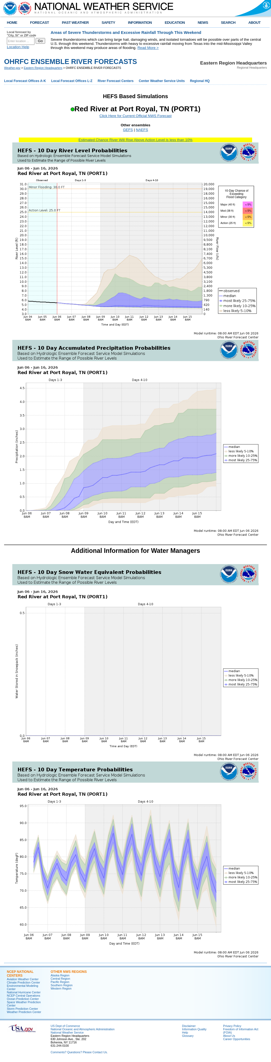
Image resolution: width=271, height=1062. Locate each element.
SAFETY (108, 23)
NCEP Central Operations (23, 995)
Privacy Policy (232, 1026)
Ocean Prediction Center (23, 998)
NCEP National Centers (20, 974)
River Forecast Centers (116, 81)
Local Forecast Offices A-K (25, 81)
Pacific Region (60, 982)
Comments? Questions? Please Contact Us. (79, 1052)
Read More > (147, 48)
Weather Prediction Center (24, 1012)
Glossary (188, 1035)
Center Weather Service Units (162, 81)
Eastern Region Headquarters (43, 67)
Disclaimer (189, 1026)
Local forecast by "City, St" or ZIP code (21, 33)
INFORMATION (140, 23)
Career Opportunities (236, 1039)
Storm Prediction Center (22, 1008)
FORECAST (39, 23)
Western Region (61, 988)
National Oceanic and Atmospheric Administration (82, 1029)
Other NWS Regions (69, 972)
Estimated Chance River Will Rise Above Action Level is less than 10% (135, 140)
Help (185, 1032)
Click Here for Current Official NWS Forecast (135, 116)
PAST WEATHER (75, 23)
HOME (12, 23)
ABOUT (254, 23)
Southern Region (62, 985)
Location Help (18, 47)
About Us (229, 1035)
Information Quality (194, 1029)
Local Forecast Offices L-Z (72, 81)
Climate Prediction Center (23, 982)
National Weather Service (67, 1032)
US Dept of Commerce (65, 1026)
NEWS (203, 23)
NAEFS (142, 130)
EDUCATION (175, 23)
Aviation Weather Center (23, 979)
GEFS (128, 130)
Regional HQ (200, 81)
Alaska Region (60, 975)
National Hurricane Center (24, 992)
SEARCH (228, 23)
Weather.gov (12, 67)
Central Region (60, 978)
